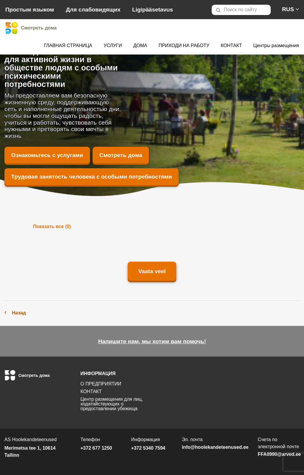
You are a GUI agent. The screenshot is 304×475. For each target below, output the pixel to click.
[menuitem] (244, 10)
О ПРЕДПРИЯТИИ (100, 383)
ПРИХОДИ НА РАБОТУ (184, 45)
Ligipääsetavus (152, 9)
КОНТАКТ (231, 45)
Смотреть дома (120, 155)
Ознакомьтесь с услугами (47, 155)
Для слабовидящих (93, 9)
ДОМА (140, 45)
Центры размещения (276, 45)
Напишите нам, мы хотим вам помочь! (152, 341)
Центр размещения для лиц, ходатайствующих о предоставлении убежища (111, 404)
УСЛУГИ (112, 45)
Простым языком (29, 9)
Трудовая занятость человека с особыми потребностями (91, 177)
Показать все (52, 226)
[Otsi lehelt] (241, 10)
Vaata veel (152, 271)
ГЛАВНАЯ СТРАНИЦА (68, 45)
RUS (288, 9)
